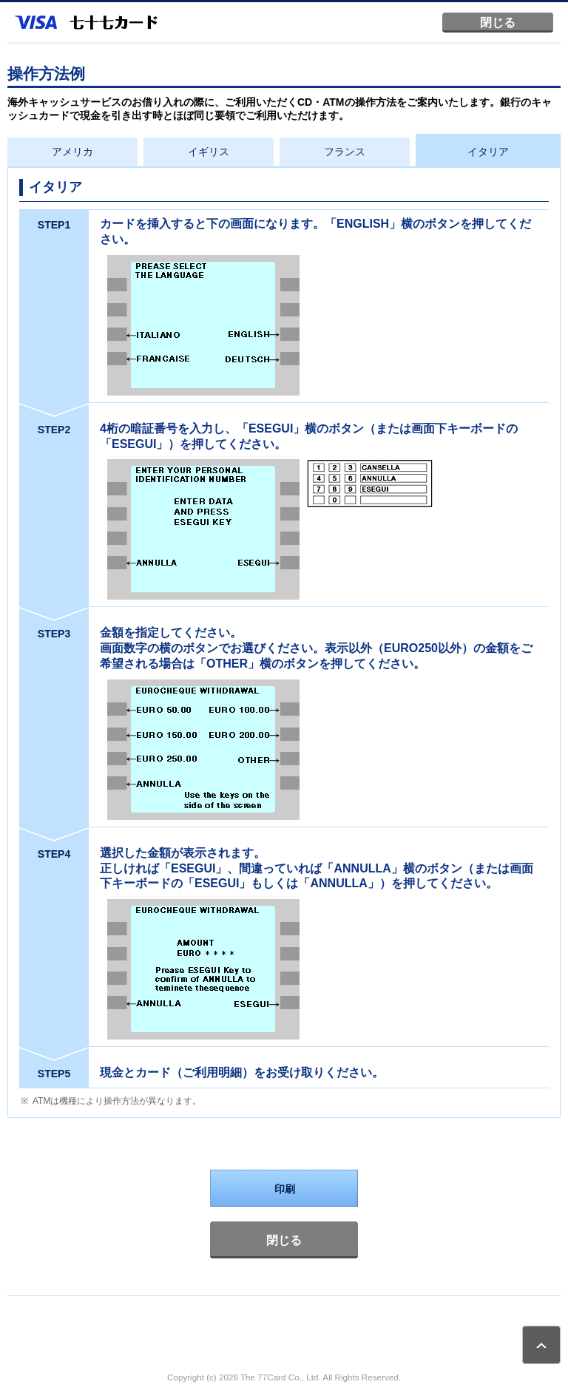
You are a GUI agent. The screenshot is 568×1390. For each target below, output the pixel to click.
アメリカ (72, 151)
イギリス (208, 151)
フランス (344, 151)
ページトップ (541, 1345)
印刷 (284, 1189)
